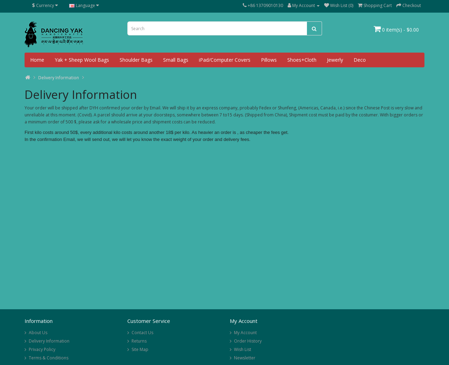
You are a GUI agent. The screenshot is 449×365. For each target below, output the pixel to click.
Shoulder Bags (136, 59)
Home (37, 59)
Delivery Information (58, 78)
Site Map (140, 349)
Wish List (242, 349)
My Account (245, 333)
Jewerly (335, 59)
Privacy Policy (42, 349)
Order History (248, 341)
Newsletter (244, 358)
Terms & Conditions (48, 358)
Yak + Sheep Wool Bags (82, 59)
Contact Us (142, 333)
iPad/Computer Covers (224, 59)
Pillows (269, 59)
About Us (38, 333)
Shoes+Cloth (301, 59)
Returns (139, 341)
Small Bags (175, 59)
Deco (360, 59)
